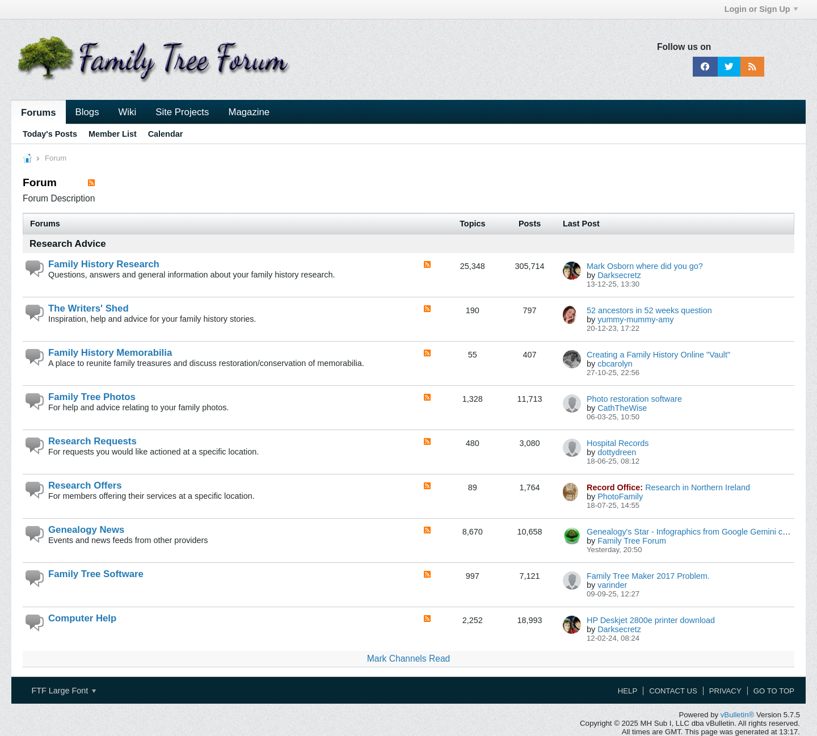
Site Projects (182, 112)
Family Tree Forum (631, 540)
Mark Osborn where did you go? (645, 266)
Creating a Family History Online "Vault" (658, 354)
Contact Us (673, 691)
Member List (113, 133)
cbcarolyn (615, 363)
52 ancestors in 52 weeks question (649, 310)
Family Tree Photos (92, 397)
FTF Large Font (63, 690)
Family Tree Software (96, 574)
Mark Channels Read (408, 658)
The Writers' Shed (88, 308)
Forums (38, 112)
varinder (612, 585)
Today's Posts (50, 133)
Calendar (165, 133)
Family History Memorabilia (110, 352)
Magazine (248, 112)
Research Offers (85, 485)
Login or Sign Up (761, 9)
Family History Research (103, 264)
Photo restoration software (634, 398)
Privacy (725, 691)
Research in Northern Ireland (697, 487)
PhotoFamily (620, 496)
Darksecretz (619, 275)
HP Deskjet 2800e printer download (651, 620)
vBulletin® (738, 714)
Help (627, 691)
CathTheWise (622, 408)
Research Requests (92, 441)
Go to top (773, 691)
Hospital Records (618, 443)
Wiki (128, 112)
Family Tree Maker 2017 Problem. (648, 576)
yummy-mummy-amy (635, 319)
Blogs (87, 112)
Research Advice (68, 243)
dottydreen (616, 452)
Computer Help (82, 618)
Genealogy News (86, 529)
